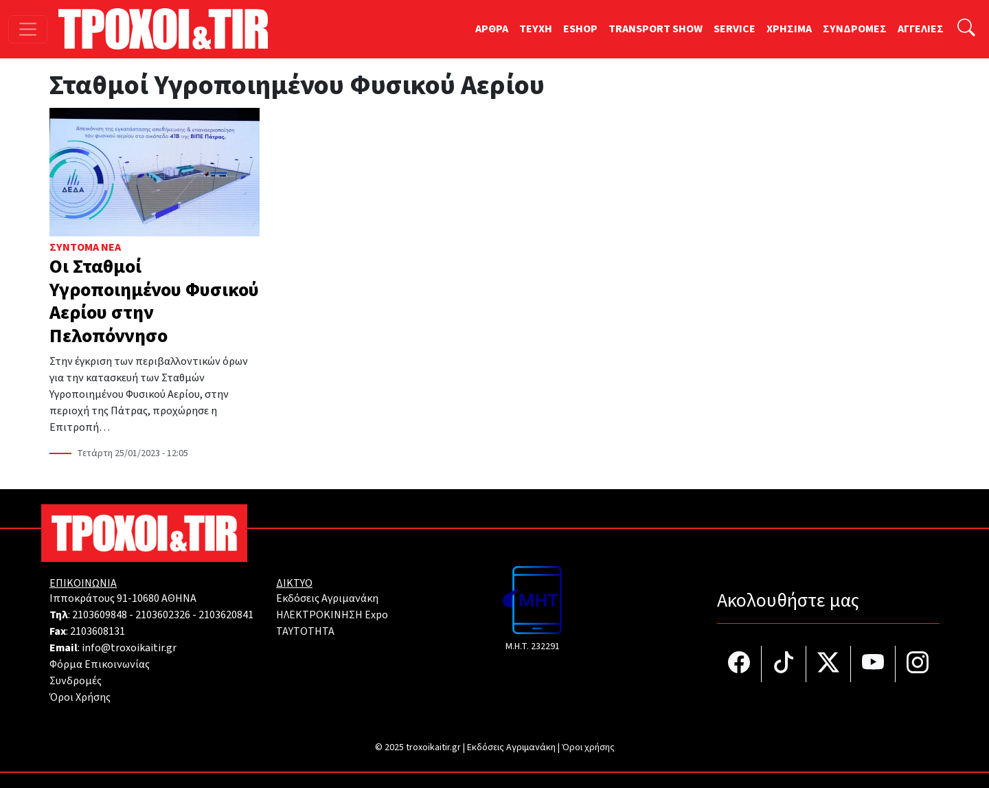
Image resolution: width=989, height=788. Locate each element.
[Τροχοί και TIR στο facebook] (739, 664)
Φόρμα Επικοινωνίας (99, 664)
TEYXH (535, 28)
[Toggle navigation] (27, 29)
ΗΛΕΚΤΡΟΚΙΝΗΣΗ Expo (332, 614)
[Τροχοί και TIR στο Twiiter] (828, 664)
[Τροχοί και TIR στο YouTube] (873, 664)
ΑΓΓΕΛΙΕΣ (921, 28)
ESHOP (580, 28)
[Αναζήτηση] (966, 29)
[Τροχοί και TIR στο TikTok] (784, 664)
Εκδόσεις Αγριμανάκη (327, 598)
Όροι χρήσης (588, 747)
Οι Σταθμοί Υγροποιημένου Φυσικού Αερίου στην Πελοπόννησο (154, 301)
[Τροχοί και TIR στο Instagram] (918, 664)
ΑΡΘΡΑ (491, 28)
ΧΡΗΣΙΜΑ (789, 28)
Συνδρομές (75, 680)
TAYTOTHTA (305, 631)
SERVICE (734, 28)
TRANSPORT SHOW (656, 28)
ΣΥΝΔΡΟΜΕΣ (855, 28)
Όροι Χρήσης (80, 697)
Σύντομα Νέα (85, 247)
